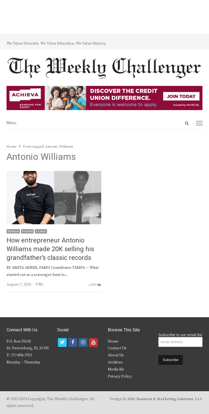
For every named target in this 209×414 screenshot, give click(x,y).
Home (113, 341)
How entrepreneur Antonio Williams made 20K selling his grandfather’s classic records (50, 249)
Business (13, 231)
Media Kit (116, 369)
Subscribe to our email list (180, 335)
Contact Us (117, 348)
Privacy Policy (120, 376)
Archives (115, 362)
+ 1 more (41, 231)
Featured (27, 231)
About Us (116, 355)
